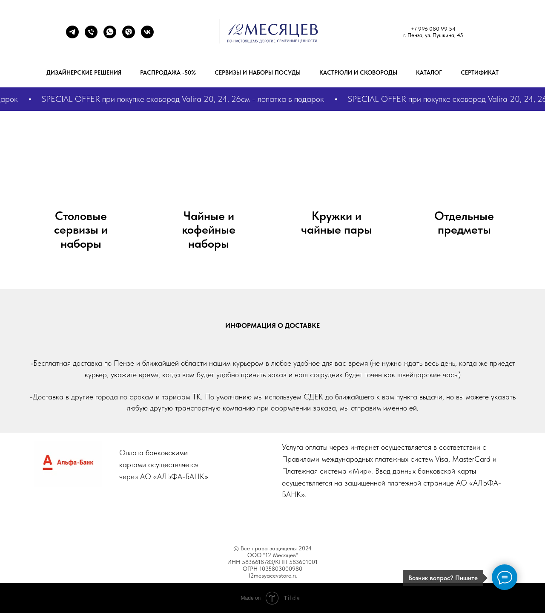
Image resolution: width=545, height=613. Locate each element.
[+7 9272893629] (109, 36)
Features (227, 519)
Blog (288, 519)
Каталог (429, 72)
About (193, 519)
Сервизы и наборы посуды (258, 72)
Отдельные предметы (464, 223)
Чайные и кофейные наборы (208, 230)
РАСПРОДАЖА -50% (168, 72)
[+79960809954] (91, 36)
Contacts (347, 519)
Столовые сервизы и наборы (81, 230)
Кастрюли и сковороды (358, 72)
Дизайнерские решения (83, 72)
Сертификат (480, 72)
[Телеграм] (72, 36)
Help (315, 519)
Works (260, 519)
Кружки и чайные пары (336, 223)
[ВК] (147, 36)
